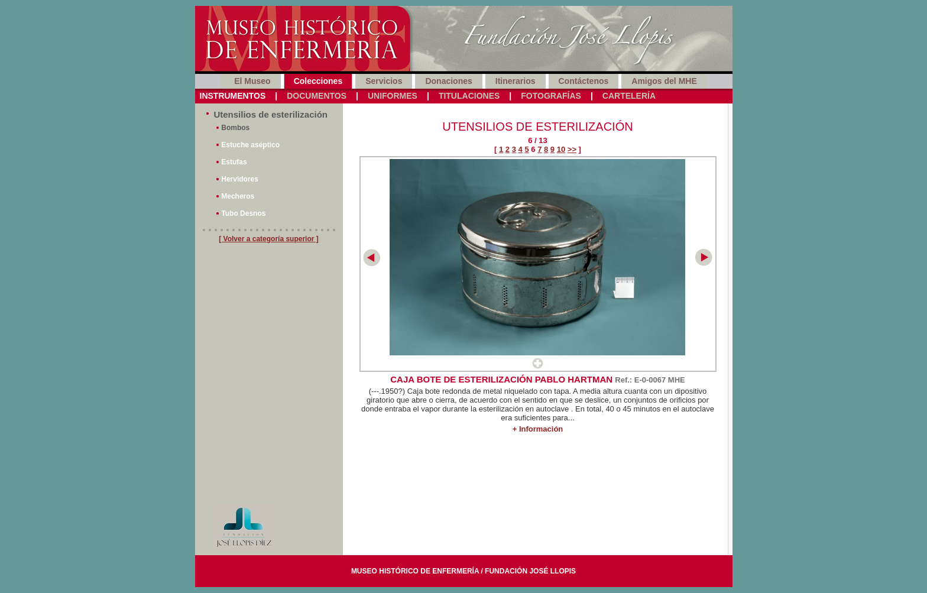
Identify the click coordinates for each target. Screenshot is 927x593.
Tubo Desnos (243, 213)
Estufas (234, 162)
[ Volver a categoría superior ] (269, 239)
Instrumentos (233, 96)
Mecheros (237, 196)
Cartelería (629, 96)
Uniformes (392, 96)
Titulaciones (469, 96)
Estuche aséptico (250, 145)
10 (561, 149)
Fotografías (551, 96)
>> (572, 149)
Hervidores (239, 179)
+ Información (538, 429)
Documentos (316, 96)
